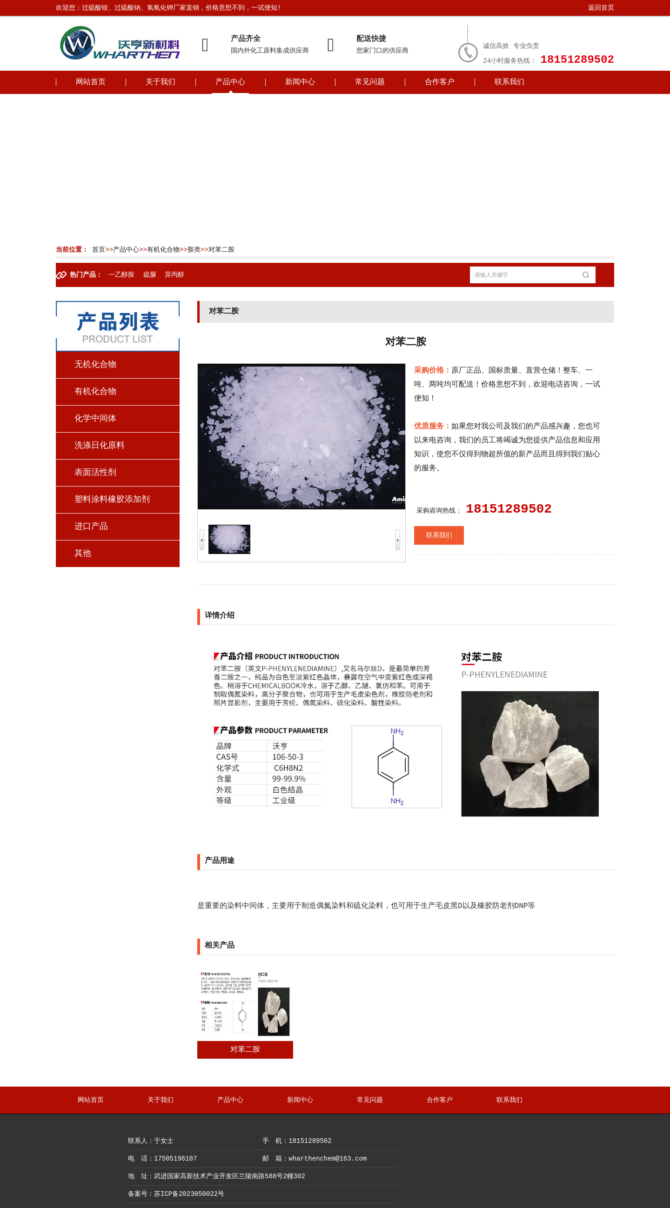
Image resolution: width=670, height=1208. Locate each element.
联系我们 (509, 82)
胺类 (194, 250)
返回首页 (601, 8)
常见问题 (370, 82)
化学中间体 (95, 418)
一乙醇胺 (121, 275)
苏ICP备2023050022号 (189, 1194)
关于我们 (160, 82)
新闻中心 (300, 82)
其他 (82, 553)
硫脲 (149, 275)
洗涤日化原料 (99, 445)
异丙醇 (174, 275)
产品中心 (230, 82)
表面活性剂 (95, 472)
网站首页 (91, 82)
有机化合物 (163, 250)
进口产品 (91, 526)
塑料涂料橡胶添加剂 (112, 499)
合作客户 (440, 82)
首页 (98, 250)
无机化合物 (95, 364)
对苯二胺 (221, 250)
